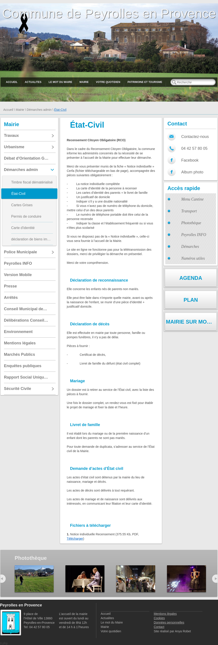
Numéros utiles (193, 258)
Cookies (159, 618)
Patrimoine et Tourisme (145, 82)
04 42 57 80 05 (194, 148)
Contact (159, 627)
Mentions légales (165, 613)
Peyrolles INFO (193, 235)
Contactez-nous (195, 136)
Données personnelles (169, 622)
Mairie (84, 82)
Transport (189, 211)
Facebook (190, 160)
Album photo (192, 172)
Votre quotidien (108, 82)
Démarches (190, 246)
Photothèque (191, 223)
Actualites (33, 82)
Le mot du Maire (60, 82)
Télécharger (75, 538)
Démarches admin (39, 109)
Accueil (12, 82)
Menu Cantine (192, 199)
